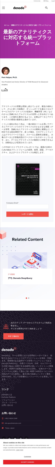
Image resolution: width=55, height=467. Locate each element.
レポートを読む (27, 214)
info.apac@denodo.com (11, 423)
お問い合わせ (7, 405)
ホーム (6, 25)
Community (37, 1)
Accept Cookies (27, 462)
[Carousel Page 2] (28, 298)
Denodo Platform (9, 397)
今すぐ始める (13, 336)
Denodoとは (7, 394)
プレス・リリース (9, 402)
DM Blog (45, 1)
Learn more (19, 450)
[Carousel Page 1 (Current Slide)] (26, 298)
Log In (53, 1)
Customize (27, 456)
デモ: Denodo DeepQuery (20, 278)
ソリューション (8, 400)
